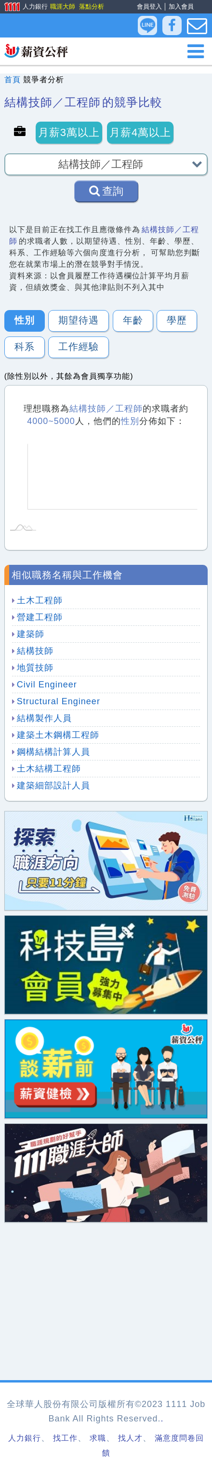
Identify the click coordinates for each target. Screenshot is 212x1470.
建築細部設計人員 (53, 785)
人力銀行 (22, 7)
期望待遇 (78, 320)
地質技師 (35, 668)
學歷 (177, 320)
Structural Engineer (58, 701)
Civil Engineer (47, 684)
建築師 (30, 634)
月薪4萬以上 (140, 132)
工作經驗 (78, 346)
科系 (24, 346)
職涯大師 (62, 6)
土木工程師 (40, 600)
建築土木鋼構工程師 (58, 735)
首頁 (12, 79)
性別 (24, 320)
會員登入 (149, 6)
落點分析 (91, 6)
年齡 (133, 320)
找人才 (130, 1438)
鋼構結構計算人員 (53, 752)
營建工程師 (40, 617)
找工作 (65, 1438)
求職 (98, 1438)
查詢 (106, 191)
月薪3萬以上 (69, 132)
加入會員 (181, 6)
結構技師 (35, 651)
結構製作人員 (44, 718)
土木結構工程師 (49, 768)
